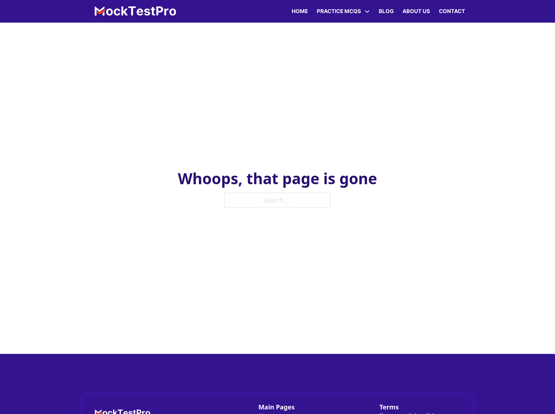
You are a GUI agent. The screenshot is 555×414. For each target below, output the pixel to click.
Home (300, 11)
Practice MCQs (339, 11)
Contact (452, 11)
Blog (386, 11)
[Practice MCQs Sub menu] (367, 11)
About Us (416, 11)
